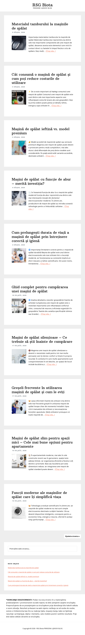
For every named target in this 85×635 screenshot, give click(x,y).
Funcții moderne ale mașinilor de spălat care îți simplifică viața (39, 495)
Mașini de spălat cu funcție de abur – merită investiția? (41, 181)
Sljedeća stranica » (72, 536)
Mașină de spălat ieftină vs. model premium (40, 131)
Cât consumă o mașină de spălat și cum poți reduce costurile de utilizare (41, 78)
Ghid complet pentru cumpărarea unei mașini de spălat (40, 289)
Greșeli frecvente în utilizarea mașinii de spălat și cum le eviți (38, 390)
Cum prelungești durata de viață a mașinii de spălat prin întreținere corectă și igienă (40, 236)
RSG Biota (42, 4)
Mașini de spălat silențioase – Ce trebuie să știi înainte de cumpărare (42, 339)
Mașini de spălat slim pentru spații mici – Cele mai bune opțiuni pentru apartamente (42, 442)
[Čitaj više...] (51, 51)
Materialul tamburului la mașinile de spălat (40, 26)
